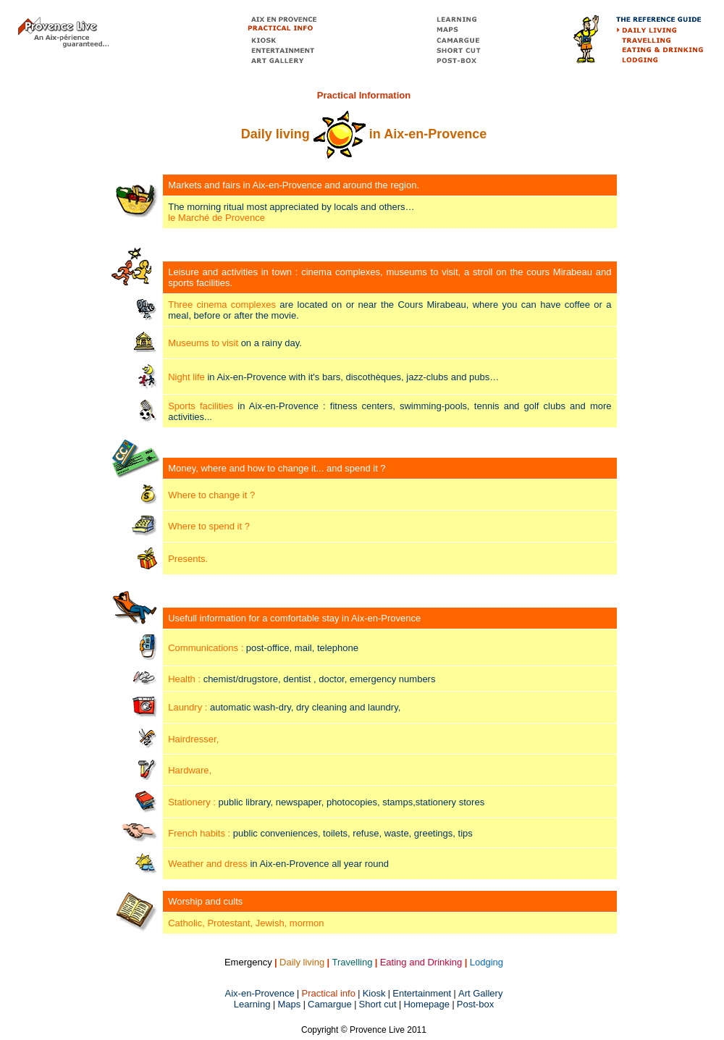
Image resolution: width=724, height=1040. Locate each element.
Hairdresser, (193, 739)
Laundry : (187, 707)
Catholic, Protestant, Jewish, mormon (246, 923)
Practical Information (364, 95)
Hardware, (189, 770)
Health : (184, 679)
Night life (186, 377)
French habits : (199, 833)
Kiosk (374, 993)
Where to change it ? (211, 495)
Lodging (486, 962)
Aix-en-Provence (260, 993)
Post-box (475, 1004)
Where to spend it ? (209, 526)
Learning (253, 1004)
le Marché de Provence (216, 217)
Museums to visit (203, 342)
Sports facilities (200, 406)
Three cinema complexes (222, 304)
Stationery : (193, 802)
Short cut (378, 1004)
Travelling (352, 962)
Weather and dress (208, 863)
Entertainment (421, 993)
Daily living (301, 962)
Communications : (205, 647)
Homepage (426, 1004)
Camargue (330, 1004)
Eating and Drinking (421, 962)
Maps (289, 1004)
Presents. (188, 558)
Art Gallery (480, 993)
